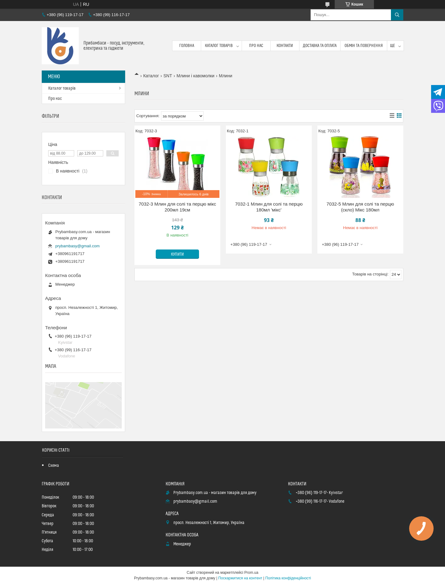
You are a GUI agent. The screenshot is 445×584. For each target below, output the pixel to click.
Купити (177, 254)
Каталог (151, 75)
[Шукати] (397, 14)
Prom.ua (251, 572)
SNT (167, 75)
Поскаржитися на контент (240, 578)
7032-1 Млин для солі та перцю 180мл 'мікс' (269, 207)
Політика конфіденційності (288, 578)
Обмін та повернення (364, 45)
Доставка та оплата (320, 45)
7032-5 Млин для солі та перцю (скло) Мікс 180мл (360, 207)
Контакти (285, 45)
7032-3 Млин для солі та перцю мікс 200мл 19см (177, 207)
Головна (186, 45)
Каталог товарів (219, 45)
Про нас (256, 45)
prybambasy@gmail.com (77, 246)
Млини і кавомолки (195, 75)
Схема (53, 465)
